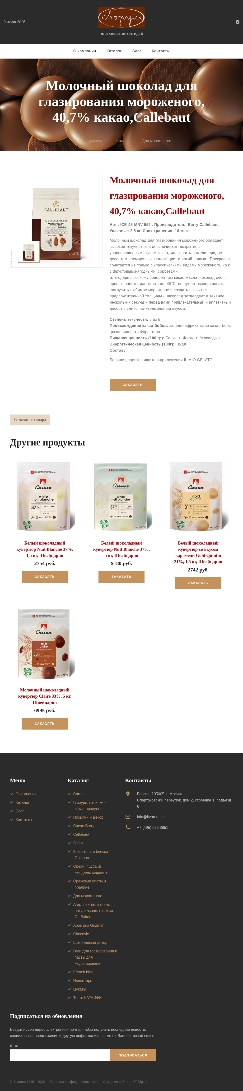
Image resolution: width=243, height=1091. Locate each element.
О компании (84, 51)
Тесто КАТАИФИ (87, 997)
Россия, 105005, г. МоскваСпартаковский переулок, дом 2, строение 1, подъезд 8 (184, 799)
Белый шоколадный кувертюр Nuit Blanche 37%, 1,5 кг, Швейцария (45, 550)
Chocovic (81, 933)
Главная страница (87, 141)
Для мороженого (88, 895)
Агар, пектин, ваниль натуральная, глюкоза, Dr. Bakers (93, 910)
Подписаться (132, 1055)
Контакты (161, 51)
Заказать (133, 385)
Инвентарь (82, 980)
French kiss (83, 972)
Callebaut (81, 834)
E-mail (14, 1045)
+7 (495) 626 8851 (152, 827)
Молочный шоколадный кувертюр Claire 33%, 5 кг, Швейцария (44, 696)
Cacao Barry (83, 825)
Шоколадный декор (90, 942)
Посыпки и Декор (88, 817)
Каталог (114, 51)
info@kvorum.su (150, 816)
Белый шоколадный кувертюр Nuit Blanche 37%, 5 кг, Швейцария (121, 550)
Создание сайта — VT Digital (125, 1081)
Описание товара (32, 420)
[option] (56, 221)
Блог (136, 51)
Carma (79, 793)
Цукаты (79, 989)
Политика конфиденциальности (73, 1081)
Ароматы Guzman (89, 925)
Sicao (78, 843)
